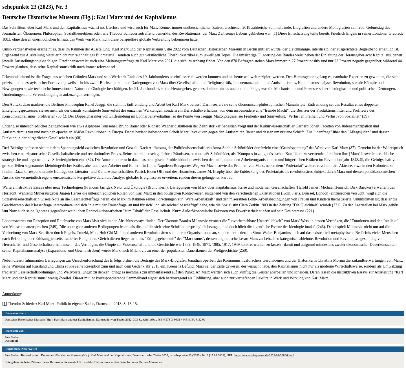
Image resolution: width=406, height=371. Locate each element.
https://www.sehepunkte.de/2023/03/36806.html (264, 355)
